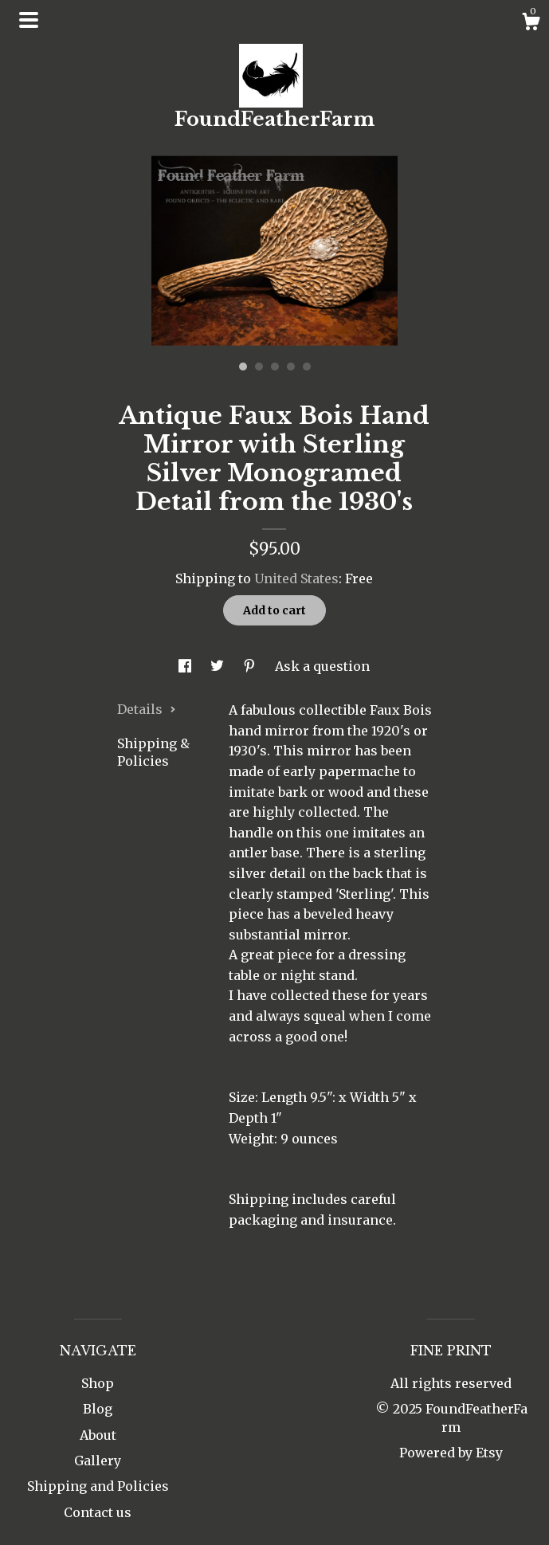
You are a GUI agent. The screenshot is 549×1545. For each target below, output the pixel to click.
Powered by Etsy (451, 1453)
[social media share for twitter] (218, 666)
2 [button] (259, 367)
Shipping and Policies (98, 1486)
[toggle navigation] (28, 20)
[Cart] (530, 24)
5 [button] (307, 367)
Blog (97, 1409)
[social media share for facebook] (186, 666)
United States (296, 578)
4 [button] (291, 367)
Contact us (97, 1512)
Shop (97, 1383)
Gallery (97, 1461)
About (98, 1435)
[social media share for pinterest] (251, 666)
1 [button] (243, 367)
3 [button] (275, 367)
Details (146, 709)
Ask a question (322, 666)
